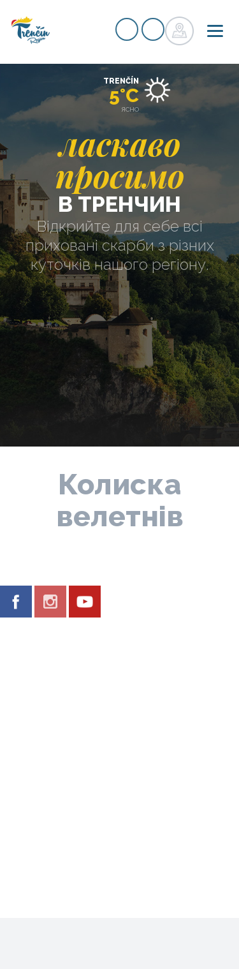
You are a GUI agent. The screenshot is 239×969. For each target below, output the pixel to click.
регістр (126, 29)
